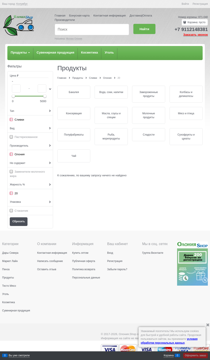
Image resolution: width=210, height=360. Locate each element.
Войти (185, 3)
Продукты (20, 52)
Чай (73, 155)
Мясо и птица (186, 113)
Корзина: (196, 22)
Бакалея (74, 92)
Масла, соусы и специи (111, 115)
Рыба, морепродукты (111, 136)
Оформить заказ (195, 355)
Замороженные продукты (148, 94)
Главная (60, 15)
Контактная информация (109, 15)
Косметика (89, 52)
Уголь (109, 52)
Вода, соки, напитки (111, 92)
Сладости (148, 134)
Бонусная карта (79, 15)
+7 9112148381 (191, 29)
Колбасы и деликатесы (186, 94)
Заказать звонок (195, 34)
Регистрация (200, 3)
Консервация (74, 113)
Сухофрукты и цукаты (186, 136)
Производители (65, 19)
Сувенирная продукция (55, 52)
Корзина (169, 355)
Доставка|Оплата (140, 15)
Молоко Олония (74, 39)
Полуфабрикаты (74, 134)
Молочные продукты (148, 115)
